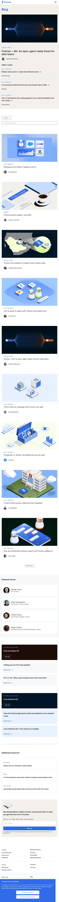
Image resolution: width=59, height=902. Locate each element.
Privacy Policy (6, 833)
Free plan (33, 867)
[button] (55, 2)
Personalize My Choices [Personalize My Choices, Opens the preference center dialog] (28, 897)
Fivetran (4, 89)
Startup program (6, 870)
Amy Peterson (6, 76)
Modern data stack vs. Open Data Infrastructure (20, 72)
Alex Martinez (13, 172)
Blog (31, 876)
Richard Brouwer (14, 412)
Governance (5, 855)
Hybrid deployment (35, 857)
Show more (29, 566)
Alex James (12, 556)
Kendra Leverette (14, 220)
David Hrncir (12, 316)
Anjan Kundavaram (12, 58)
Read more (7, 670)
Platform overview (35, 849)
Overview (33, 864)
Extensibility (33, 855)
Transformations (6, 852)
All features (5, 867)
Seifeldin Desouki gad (15, 268)
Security (32, 852)
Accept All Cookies (28, 892)
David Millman (13, 508)
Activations (5, 857)
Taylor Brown (6, 104)
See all (7, 656)
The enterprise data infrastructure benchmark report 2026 (24, 85)
